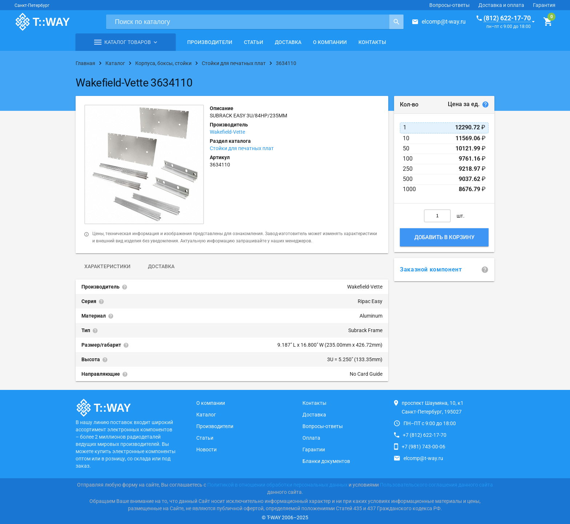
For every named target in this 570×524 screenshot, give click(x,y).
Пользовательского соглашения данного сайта (436, 485)
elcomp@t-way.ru (444, 21)
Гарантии (313, 449)
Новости (206, 449)
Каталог (206, 415)
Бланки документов (326, 461)
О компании (330, 42)
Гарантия (544, 5)
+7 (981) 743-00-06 (423, 447)
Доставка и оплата (501, 5)
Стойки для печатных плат (242, 148)
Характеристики (107, 266)
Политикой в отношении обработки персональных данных (277, 485)
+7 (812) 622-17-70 (424, 435)
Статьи (253, 42)
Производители (209, 42)
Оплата (311, 438)
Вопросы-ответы (449, 5)
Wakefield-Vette (227, 132)
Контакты (372, 42)
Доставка (288, 42)
